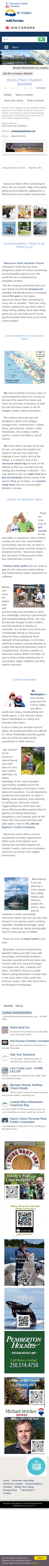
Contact (7, 1493)
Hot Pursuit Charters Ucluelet (29, 1041)
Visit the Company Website (17, 73)
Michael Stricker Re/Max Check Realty (26, 1086)
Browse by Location (13, 1484)
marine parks (31, 939)
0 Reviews (41, 88)
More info (34, 1563)
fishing (5, 799)
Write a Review (35, 100)
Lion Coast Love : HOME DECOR (26, 1070)
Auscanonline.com (29, 1506)
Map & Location (24, 94)
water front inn (36, 474)
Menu (14, 47)
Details (7, 94)
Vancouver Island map (14, 463)
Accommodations (34, 1484)
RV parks (15, 296)
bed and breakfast (12, 477)
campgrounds (35, 289)
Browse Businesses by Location (30, 67)
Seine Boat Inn (20, 1027)
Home (6, 1480)
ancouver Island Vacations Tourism (24, 263)
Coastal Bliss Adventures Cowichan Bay (26, 1103)
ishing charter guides (16, 566)
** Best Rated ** (28, 1490)
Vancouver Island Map (23, 1480)
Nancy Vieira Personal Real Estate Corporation (28, 1120)
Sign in (19, 1005)
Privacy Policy (10, 1490)
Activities (7, 1487)
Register (8, 1005)
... (7, 1019)
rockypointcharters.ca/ (23, 131)
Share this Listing (13, 100)
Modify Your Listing (24, 1487)
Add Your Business (22, 1054)
